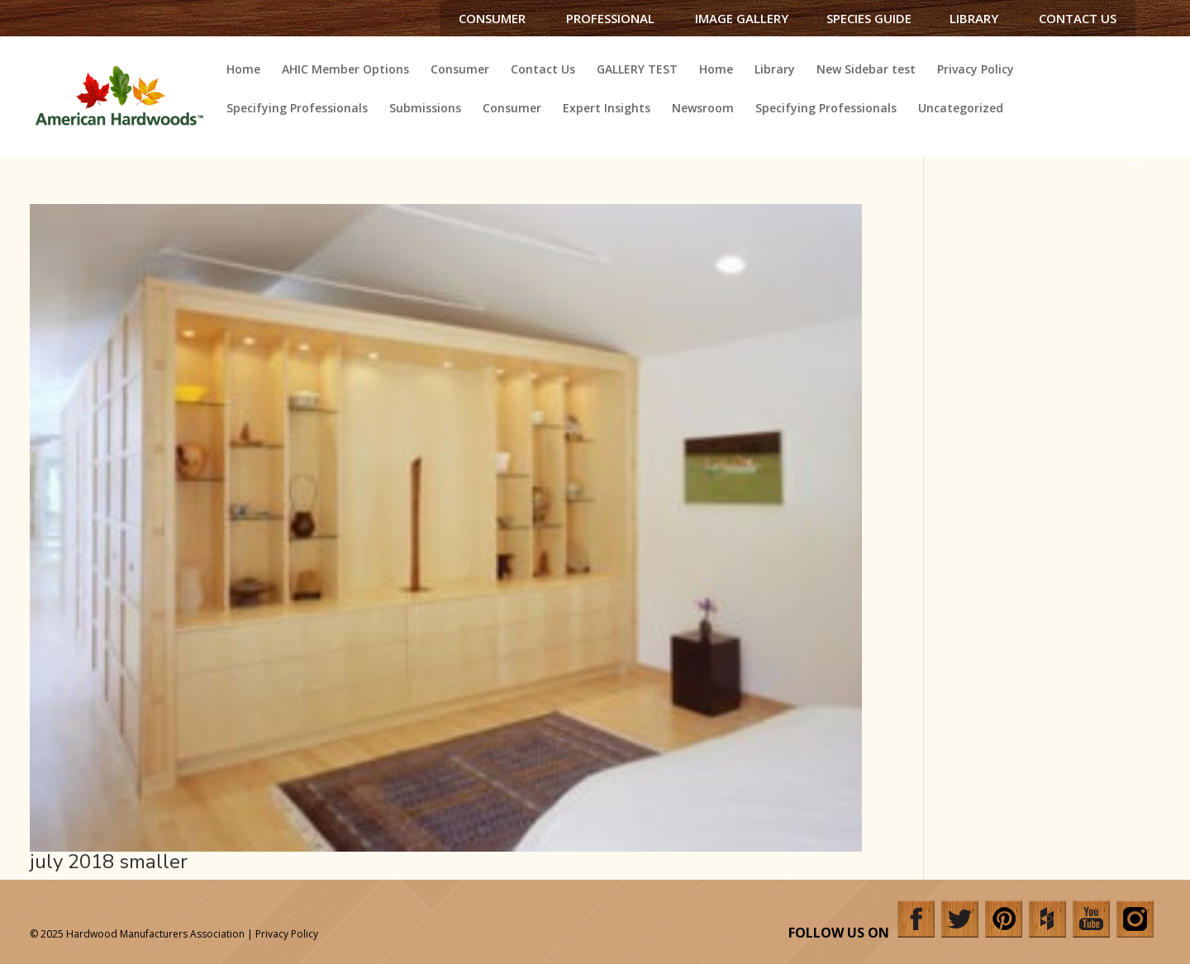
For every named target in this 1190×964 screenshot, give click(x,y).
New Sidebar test (866, 70)
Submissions (425, 109)
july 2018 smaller (109, 861)
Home (243, 70)
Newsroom (703, 109)
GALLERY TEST (637, 70)
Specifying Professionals (297, 109)
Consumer (492, 18)
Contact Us (1077, 18)
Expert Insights (606, 109)
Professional (610, 18)
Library (974, 18)
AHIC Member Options (345, 70)
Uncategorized (960, 109)
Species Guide (869, 18)
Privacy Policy (975, 70)
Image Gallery (741, 18)
